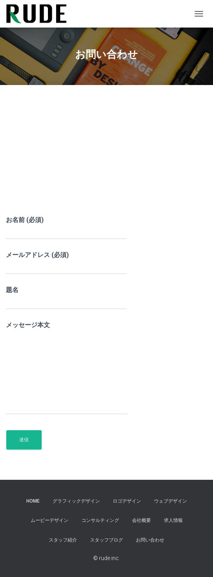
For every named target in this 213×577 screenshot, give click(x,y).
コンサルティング (100, 520)
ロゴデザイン (127, 501)
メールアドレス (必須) (66, 262)
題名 (66, 297)
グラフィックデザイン (76, 501)
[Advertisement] (106, 156)
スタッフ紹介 (63, 540)
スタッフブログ (106, 540)
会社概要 (141, 520)
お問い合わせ (150, 540)
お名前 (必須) (66, 227)
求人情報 (173, 520)
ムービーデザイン (49, 520)
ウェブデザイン (170, 501)
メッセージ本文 (66, 367)
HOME (33, 501)
